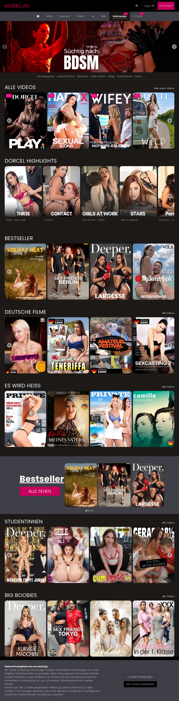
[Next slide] (174, 46)
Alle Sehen (39, 491)
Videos (81, 16)
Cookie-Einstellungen (140, 677)
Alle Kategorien (46, 76)
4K (93, 16)
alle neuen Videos (164, 88)
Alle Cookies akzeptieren (140, 684)
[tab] (86, 511)
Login (149, 6)
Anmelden (165, 6)
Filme (49, 16)
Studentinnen (125, 76)
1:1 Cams (138, 15)
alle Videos (168, 313)
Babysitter (82, 76)
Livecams (64, 16)
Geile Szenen (98, 76)
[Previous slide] (4, 46)
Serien (138, 76)
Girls (103, 16)
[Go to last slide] (9, 120)
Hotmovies (120, 15)
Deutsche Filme (66, 76)
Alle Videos (20, 87)
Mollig (111, 76)
